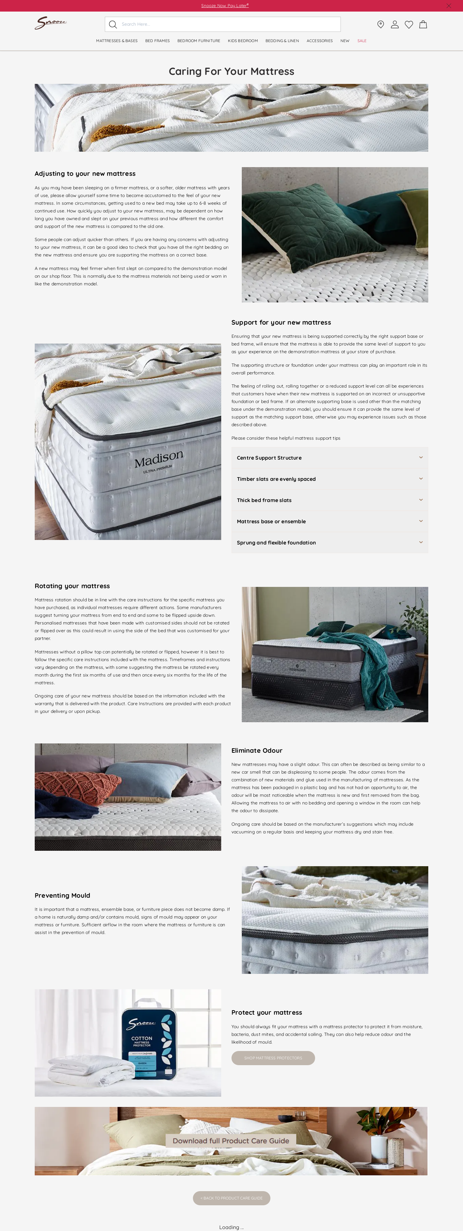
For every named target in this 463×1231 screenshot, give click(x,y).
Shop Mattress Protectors (273, 1058)
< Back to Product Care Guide (232, 1198)
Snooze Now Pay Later (225, 5)
